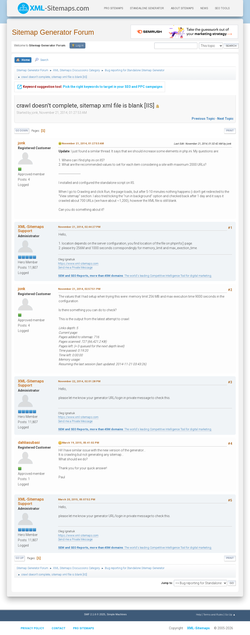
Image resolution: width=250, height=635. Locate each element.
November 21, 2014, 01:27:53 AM (83, 143)
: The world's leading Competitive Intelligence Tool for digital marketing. (135, 275)
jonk (21, 143)
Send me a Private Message (75, 267)
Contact (58, 628)
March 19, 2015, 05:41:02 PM (80, 442)
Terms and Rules (213, 614)
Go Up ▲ (230, 614)
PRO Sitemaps (113, 8)
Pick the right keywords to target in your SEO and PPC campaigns (90, 83)
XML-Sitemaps (198, 628)
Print (230, 130)
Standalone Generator (147, 8)
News (204, 8)
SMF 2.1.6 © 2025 (94, 614)
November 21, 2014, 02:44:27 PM (79, 226)
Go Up (19, 558)
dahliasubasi (29, 442)
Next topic (225, 118)
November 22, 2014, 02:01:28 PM (79, 381)
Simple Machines (116, 614)
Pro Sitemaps (83, 628)
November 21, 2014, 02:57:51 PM (79, 288)
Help (198, 614)
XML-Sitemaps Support (31, 228)
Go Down (22, 130)
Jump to (166, 583)
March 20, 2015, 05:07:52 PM (76, 499)
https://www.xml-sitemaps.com (78, 263)
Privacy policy (32, 628)
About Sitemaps (182, 8)
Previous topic (203, 118)
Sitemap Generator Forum (53, 32)
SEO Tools (222, 8)
